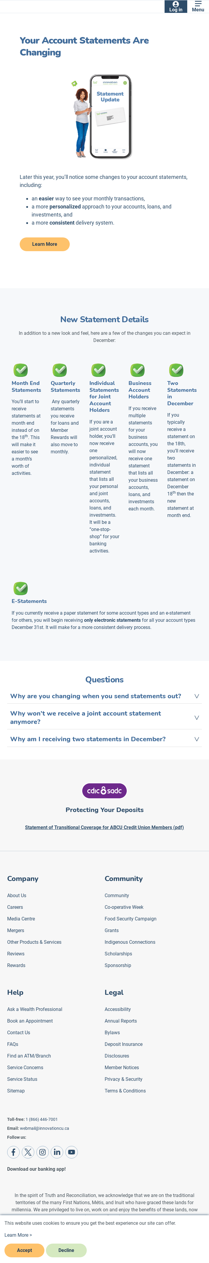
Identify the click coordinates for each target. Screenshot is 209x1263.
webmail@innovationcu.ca (44, 1128)
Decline (66, 1250)
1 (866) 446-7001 (42, 1119)
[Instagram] (42, 1152)
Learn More (44, 244)
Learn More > (18, 1235)
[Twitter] (28, 1152)
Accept (24, 1250)
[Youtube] (71, 1152)
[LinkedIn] (57, 1152)
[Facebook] (13, 1152)
